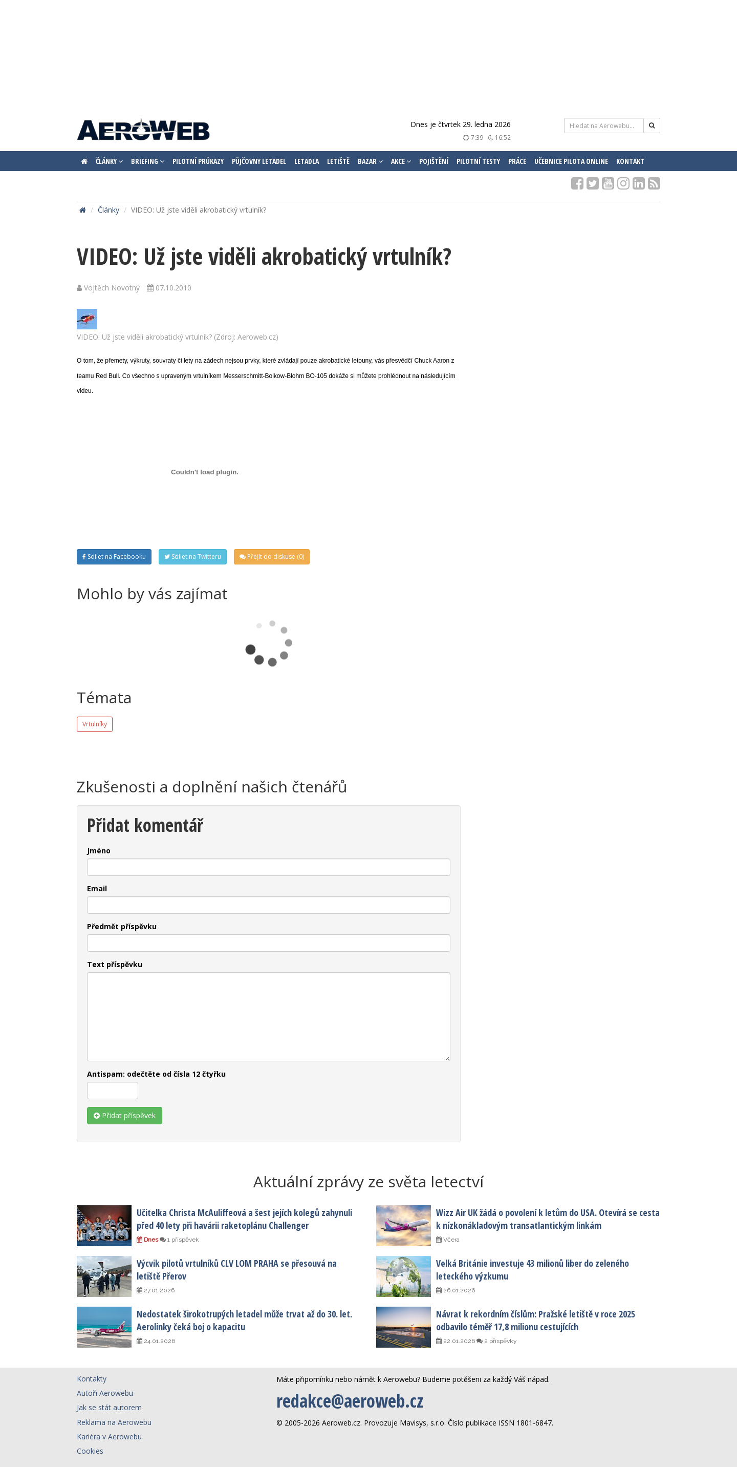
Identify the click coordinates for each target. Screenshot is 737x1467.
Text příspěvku (114, 964)
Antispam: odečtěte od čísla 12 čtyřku (156, 1074)
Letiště (338, 161)
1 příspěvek (179, 1239)
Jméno (99, 850)
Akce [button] (401, 161)
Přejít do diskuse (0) (272, 556)
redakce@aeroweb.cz (349, 1401)
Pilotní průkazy (198, 161)
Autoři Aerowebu (105, 1393)
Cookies (90, 1451)
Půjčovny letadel (259, 161)
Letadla (306, 161)
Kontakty (91, 1379)
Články (108, 210)
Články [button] (109, 161)
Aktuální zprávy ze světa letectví (368, 1181)
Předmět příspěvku (122, 926)
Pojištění (433, 161)
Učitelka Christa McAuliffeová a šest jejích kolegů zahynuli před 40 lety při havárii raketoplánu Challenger (244, 1218)
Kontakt (630, 161)
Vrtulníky (94, 724)
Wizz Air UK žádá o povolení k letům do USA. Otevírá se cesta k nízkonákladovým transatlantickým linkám (548, 1218)
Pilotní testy (478, 161)
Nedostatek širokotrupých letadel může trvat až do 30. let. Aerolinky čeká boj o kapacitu (244, 1320)
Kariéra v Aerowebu (109, 1436)
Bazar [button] (370, 161)
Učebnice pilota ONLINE (571, 161)
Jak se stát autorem (109, 1407)
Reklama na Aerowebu (114, 1422)
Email (97, 888)
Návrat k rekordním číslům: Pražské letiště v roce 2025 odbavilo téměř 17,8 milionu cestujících (535, 1320)
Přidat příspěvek (125, 1115)
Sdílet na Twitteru (192, 556)
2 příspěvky (496, 1341)
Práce (517, 161)
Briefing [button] (147, 161)
